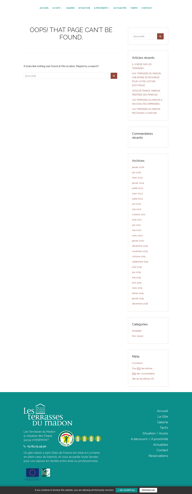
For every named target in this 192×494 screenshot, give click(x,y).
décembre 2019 (140, 246)
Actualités (137, 331)
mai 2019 (136, 277)
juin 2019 (136, 272)
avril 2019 (136, 283)
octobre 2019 (138, 256)
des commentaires (143, 373)
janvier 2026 (138, 167)
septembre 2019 (140, 261)
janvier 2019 (138, 298)
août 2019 (137, 267)
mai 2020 (136, 230)
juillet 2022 (137, 199)
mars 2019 (137, 288)
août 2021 (137, 219)
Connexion (137, 363)
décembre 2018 (140, 303)
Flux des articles (142, 368)
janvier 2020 (138, 241)
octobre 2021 (138, 214)
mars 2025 (137, 177)
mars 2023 (137, 193)
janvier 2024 (138, 183)
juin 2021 (136, 225)
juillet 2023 (137, 188)
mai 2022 (136, 209)
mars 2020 (137, 235)
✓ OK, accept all (126, 490)
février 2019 (138, 293)
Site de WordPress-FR (143, 379)
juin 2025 (136, 172)
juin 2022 (136, 204)
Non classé (137, 336)
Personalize (148, 490)
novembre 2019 (140, 251)
